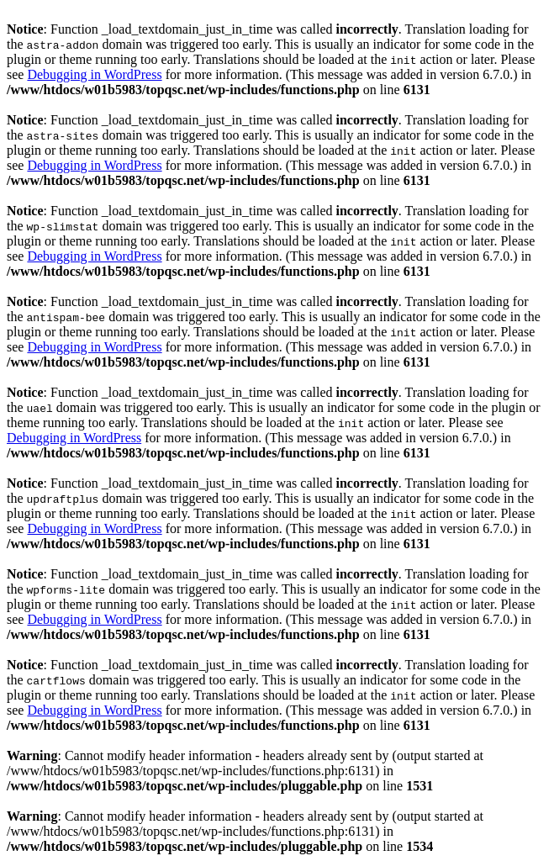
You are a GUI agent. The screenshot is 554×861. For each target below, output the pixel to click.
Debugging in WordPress (94, 74)
